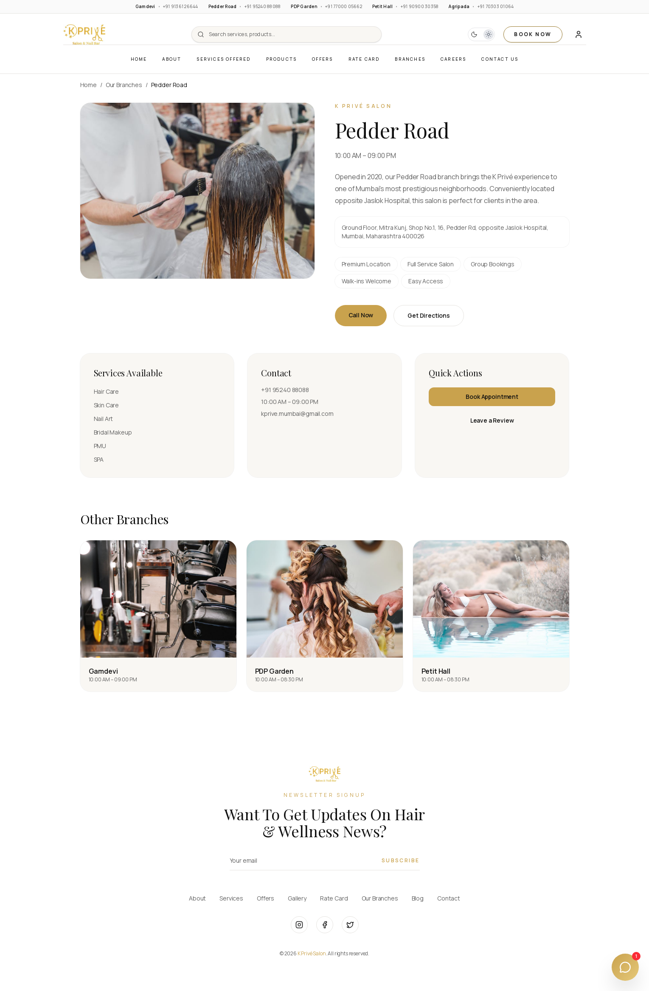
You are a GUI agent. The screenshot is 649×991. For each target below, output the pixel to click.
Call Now (361, 315)
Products (281, 59)
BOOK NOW (532, 34)
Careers (453, 59)
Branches (410, 59)
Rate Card (364, 59)
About (171, 59)
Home (139, 59)
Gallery (297, 898)
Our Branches (124, 85)
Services (231, 898)
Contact (448, 898)
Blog (418, 898)
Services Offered (223, 59)
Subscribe (401, 860)
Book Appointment (492, 396)
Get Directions (428, 315)
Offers (322, 59)
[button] (84, 34)
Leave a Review (492, 420)
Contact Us (499, 59)
